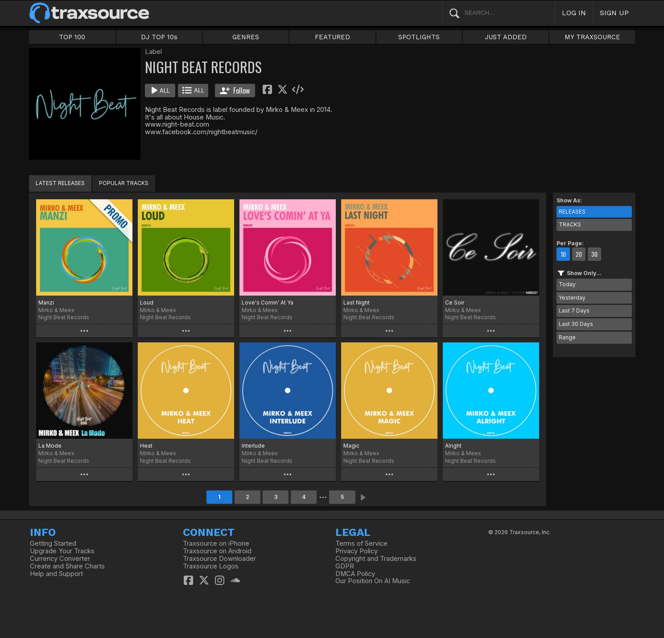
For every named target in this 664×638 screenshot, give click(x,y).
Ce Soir (454, 302)
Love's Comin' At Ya (267, 302)
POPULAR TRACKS (123, 183)
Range (567, 337)
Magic (351, 445)
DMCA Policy (355, 574)
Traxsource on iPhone (216, 543)
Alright (453, 445)
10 (563, 254)
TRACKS (570, 224)
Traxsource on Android (217, 551)
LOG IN (574, 12)
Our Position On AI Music (372, 581)
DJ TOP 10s (159, 37)
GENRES (245, 37)
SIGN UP (614, 12)
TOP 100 (72, 37)
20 (579, 254)
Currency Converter (60, 559)
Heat (146, 445)
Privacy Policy (356, 551)
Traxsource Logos (211, 566)
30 (594, 254)
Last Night (356, 302)
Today (567, 284)
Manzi (46, 302)
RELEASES (572, 211)
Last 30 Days (576, 324)
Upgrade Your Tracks (62, 551)
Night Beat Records (63, 317)
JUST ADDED (506, 37)
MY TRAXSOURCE (592, 37)
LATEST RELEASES (60, 183)
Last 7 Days (574, 310)
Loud (146, 302)
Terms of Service (361, 543)
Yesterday (572, 297)
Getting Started (53, 543)
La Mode (50, 445)
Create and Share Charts (67, 566)
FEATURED (332, 37)
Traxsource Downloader (219, 559)
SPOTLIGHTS (419, 37)
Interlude (253, 445)
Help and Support (56, 574)
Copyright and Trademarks (376, 559)
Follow (235, 90)
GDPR (344, 566)
